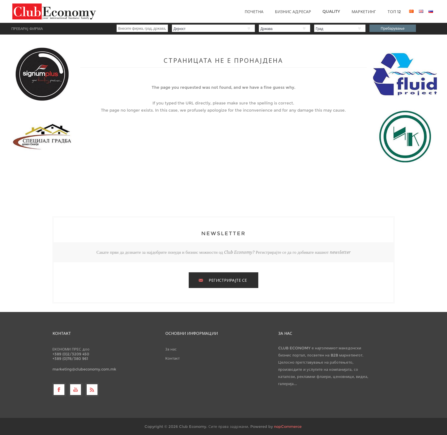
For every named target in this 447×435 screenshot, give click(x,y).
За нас (171, 349)
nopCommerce (288, 426)
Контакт (172, 358)
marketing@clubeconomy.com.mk (84, 369)
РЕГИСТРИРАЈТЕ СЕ (228, 280)
